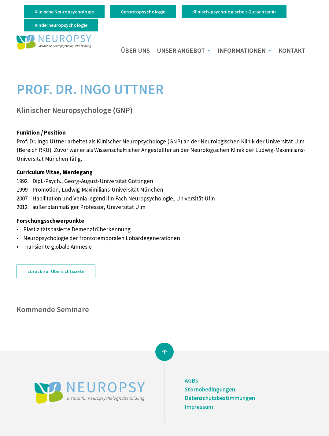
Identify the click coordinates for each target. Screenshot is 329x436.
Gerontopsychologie (143, 12)
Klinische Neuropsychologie (64, 12)
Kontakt (292, 51)
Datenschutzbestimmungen (220, 398)
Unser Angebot (181, 51)
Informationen (242, 51)
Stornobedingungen (210, 389)
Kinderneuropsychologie (61, 25)
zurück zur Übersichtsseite (56, 271)
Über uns (135, 51)
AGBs (191, 380)
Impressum (199, 406)
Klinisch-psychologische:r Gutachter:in (234, 12)
